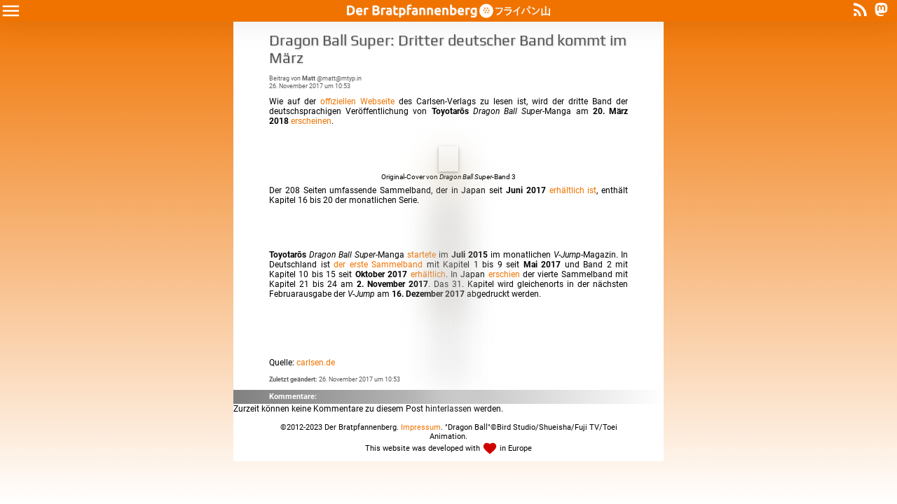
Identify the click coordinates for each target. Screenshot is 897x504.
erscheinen (311, 121)
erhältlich (428, 274)
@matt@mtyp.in (332, 78)
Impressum (421, 427)
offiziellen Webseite (357, 101)
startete (421, 255)
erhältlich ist (573, 190)
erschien (504, 274)
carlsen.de (315, 363)
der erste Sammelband (378, 265)
